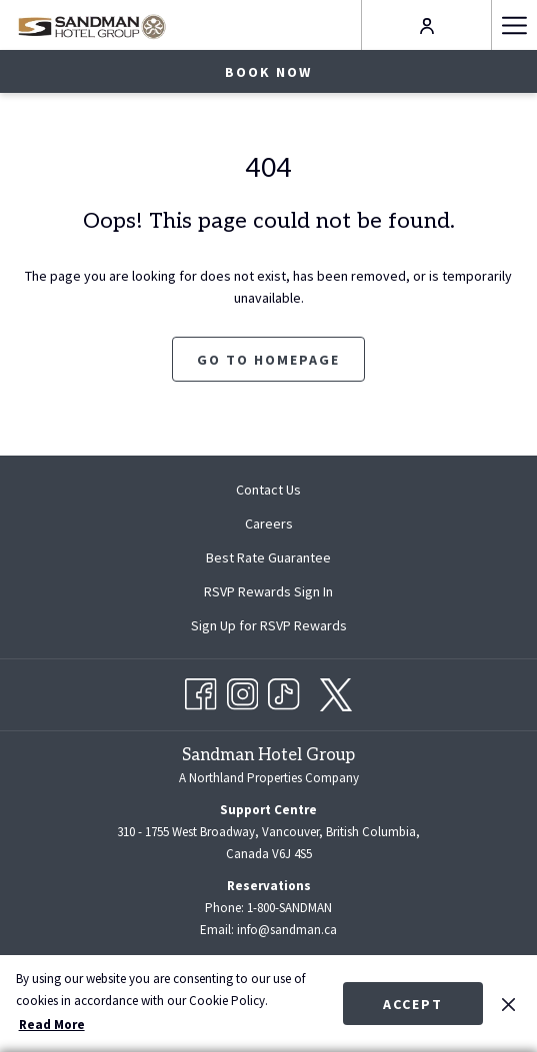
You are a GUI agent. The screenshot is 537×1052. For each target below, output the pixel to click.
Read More (52, 1024)
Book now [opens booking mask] (268, 72)
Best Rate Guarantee (268, 557)
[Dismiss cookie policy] (508, 1003)
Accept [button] (413, 1004)
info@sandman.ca (287, 929)
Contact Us (268, 490)
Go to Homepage (268, 360)
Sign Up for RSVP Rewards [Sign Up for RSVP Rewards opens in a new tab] (287, 626)
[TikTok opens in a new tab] (284, 691)
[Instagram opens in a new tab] (243, 691)
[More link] (514, 25)
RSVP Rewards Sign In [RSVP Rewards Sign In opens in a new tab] (287, 592)
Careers (269, 523)
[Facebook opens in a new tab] (201, 691)
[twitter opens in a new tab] (336, 692)
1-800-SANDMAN (289, 907)
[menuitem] (268, 489)
